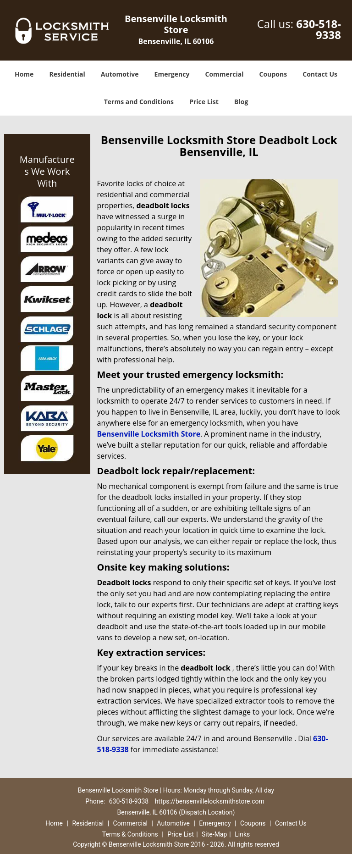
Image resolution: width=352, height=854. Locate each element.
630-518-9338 (318, 29)
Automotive (120, 74)
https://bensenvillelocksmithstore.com (209, 801)
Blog (241, 101)
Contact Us (319, 74)
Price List (204, 101)
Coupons (273, 74)
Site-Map (214, 834)
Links (242, 834)
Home (24, 74)
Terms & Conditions (130, 834)
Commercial (224, 74)
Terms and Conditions (139, 101)
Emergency (172, 74)
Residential (67, 74)
